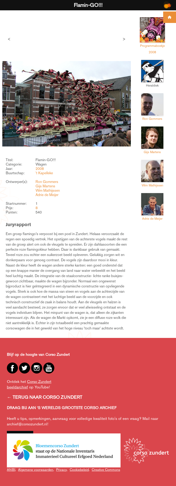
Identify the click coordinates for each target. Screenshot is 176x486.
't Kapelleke (44, 173)
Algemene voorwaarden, (36, 470)
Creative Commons (106, 470)
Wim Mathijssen (48, 190)
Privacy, (61, 470)
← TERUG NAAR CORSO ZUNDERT (44, 397)
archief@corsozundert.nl (27, 424)
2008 (40, 168)
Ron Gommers (47, 182)
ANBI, (11, 470)
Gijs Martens (45, 186)
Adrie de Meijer (47, 195)
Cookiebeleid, (79, 470)
